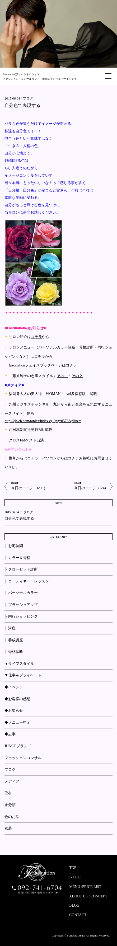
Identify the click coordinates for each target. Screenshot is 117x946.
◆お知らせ (13, 711)
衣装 (8, 828)
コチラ (36, 337)
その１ (62, 376)
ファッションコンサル (22, 758)
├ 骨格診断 (13, 652)
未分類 (10, 805)
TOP (72, 868)
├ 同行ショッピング (21, 616)
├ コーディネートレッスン (26, 581)
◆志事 (10, 734)
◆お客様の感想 (17, 699)
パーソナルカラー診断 (56, 347)
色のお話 (11, 817)
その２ (77, 376)
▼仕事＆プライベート (22, 675)
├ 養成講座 (13, 640)
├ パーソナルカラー (21, 593)
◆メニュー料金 (17, 722)
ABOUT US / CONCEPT (88, 896)
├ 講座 (9, 628)
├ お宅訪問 (13, 546)
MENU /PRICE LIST (85, 887)
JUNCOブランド (17, 746)
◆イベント (13, 687)
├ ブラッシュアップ (21, 605)
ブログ (28, 98)
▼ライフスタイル (19, 664)
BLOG (74, 905)
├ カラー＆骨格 (17, 558)
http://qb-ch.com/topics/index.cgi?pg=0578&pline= (42, 421)
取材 (8, 793)
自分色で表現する (22, 105)
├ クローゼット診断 (21, 569)
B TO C (75, 877)
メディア (11, 781)
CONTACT (77, 915)
